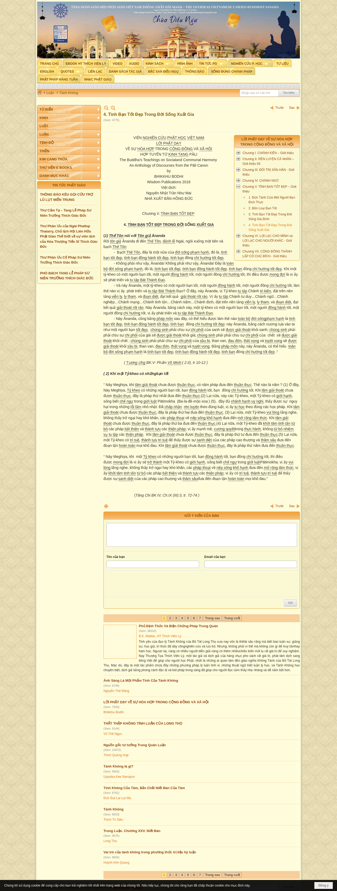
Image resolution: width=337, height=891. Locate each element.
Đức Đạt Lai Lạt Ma (117, 798)
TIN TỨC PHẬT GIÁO (69, 185)
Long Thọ (110, 841)
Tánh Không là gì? (118, 766)
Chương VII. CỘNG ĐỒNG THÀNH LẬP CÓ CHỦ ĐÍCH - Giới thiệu (267, 254)
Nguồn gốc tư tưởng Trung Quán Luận (134, 745)
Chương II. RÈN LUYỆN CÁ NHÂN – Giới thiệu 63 (268, 161)
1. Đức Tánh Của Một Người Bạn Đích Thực (272, 200)
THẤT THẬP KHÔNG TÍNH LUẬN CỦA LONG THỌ (142, 723)
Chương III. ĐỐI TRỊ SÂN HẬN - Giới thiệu (268, 172)
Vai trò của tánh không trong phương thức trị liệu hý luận (149, 852)
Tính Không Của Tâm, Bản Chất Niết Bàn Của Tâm (144, 788)
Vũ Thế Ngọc (112, 734)
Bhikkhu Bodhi (113, 712)
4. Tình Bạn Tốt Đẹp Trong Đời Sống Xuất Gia (270, 227)
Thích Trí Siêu (113, 819)
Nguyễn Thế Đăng (116, 691)
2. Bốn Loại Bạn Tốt (263, 208)
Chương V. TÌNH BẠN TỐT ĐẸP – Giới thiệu (269, 189)
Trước (279, 108)
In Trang (106, 506)
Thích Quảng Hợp (115, 755)
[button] (158, 63)
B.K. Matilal (147, 636)
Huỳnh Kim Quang (116, 862)
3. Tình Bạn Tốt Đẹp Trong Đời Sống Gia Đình (270, 216)
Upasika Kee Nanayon (119, 777)
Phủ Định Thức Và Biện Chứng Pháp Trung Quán (178, 626)
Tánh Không (113, 809)
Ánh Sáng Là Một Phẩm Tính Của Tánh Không (140, 680)
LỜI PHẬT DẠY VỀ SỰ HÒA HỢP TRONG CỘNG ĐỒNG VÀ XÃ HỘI (156, 702)
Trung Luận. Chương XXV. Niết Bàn (131, 831)
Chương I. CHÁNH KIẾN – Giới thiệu (268, 153)
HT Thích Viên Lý (169, 636)
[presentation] (146, 584)
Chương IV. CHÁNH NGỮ (260, 180)
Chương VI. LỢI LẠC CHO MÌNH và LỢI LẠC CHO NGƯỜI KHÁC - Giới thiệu (267, 240)
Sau (292, 108)
